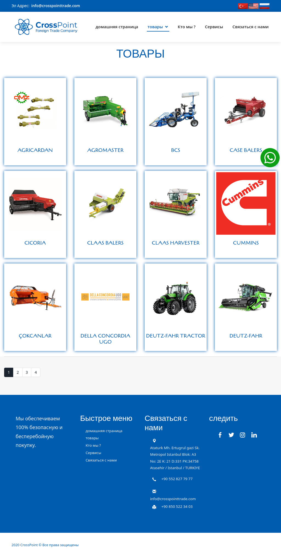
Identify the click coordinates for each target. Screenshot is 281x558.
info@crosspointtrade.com (55, 5)
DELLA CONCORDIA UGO (105, 338)
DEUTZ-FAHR (245, 335)
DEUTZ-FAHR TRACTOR (175, 335)
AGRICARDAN (35, 150)
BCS (175, 150)
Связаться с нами (250, 26)
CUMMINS (246, 242)
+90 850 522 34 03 (177, 506)
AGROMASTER (105, 150)
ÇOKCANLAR (35, 335)
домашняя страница (116, 26)
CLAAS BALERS (105, 242)
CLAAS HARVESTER (175, 242)
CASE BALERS (246, 150)
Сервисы (214, 26)
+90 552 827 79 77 (177, 478)
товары (155, 26)
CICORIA (35, 242)
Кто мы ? (187, 26)
